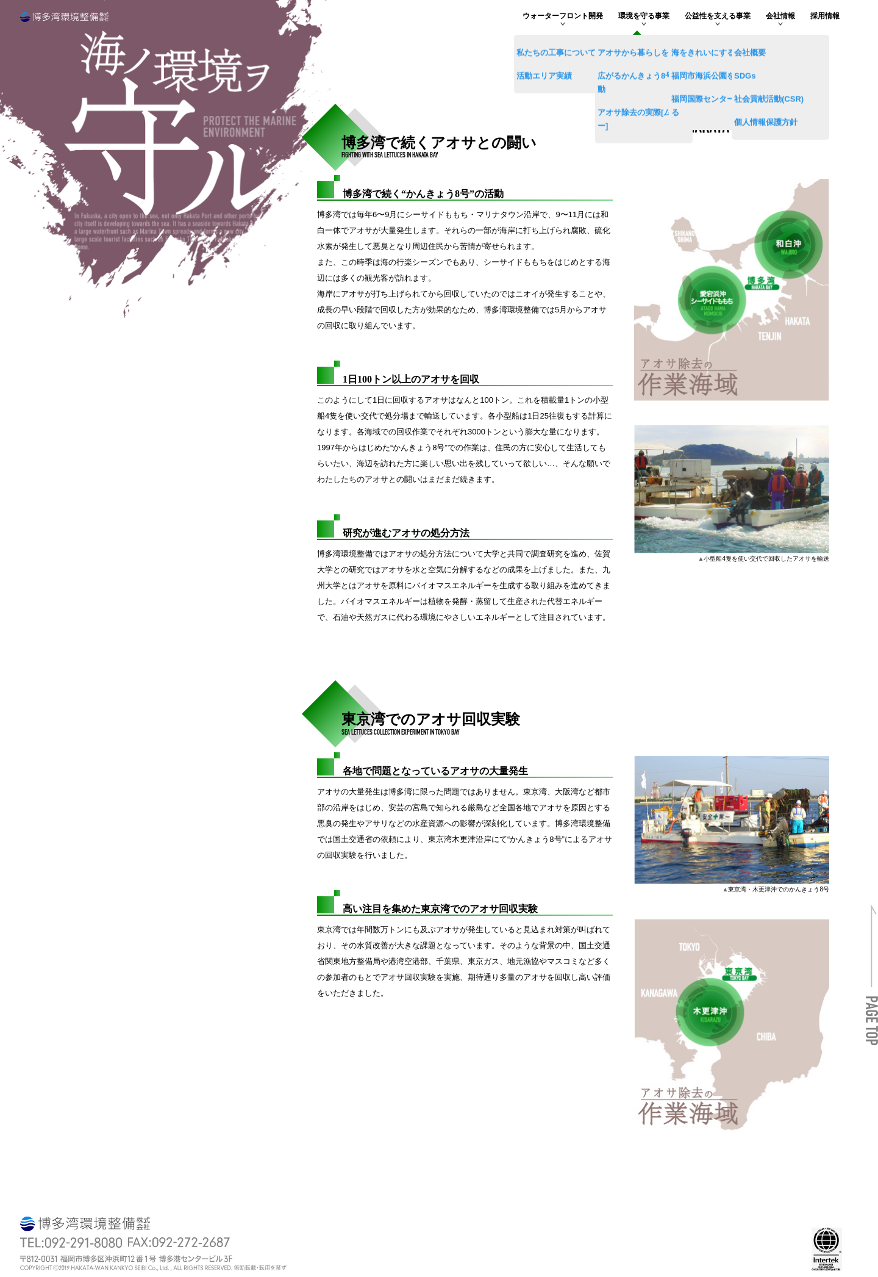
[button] (872, 1001)
